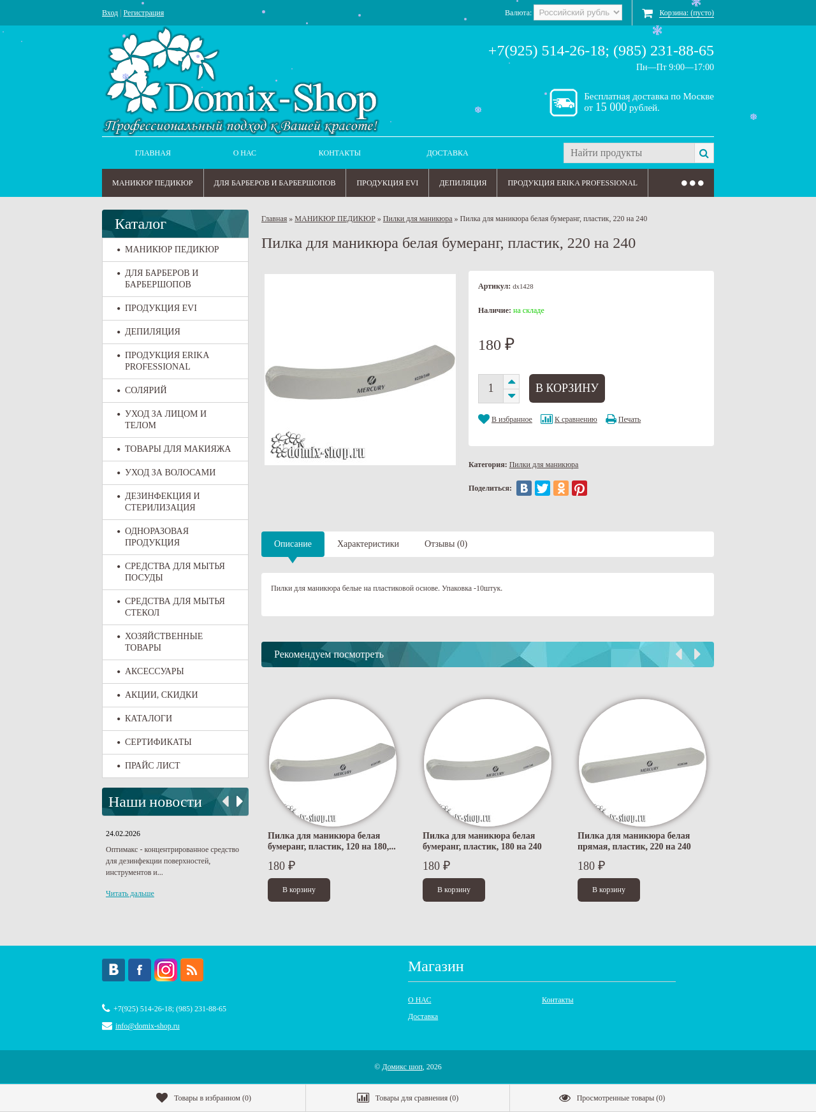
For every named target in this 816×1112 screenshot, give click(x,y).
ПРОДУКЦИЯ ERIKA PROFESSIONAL (572, 182)
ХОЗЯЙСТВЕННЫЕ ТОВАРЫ (160, 642)
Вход (110, 12)
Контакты (340, 152)
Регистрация (144, 12)
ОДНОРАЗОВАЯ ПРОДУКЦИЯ (153, 536)
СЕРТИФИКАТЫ (154, 742)
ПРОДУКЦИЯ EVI (387, 182)
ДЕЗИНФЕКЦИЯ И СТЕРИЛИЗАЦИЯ (158, 501)
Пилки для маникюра (418, 218)
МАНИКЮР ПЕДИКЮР (152, 182)
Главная (153, 152)
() (203, 1098)
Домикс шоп (402, 1066)
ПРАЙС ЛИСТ (148, 765)
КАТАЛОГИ (144, 718)
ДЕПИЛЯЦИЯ (462, 182)
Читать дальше (130, 893)
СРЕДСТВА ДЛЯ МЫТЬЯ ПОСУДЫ (171, 571)
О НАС (244, 152)
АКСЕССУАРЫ (150, 671)
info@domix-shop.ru (147, 1026)
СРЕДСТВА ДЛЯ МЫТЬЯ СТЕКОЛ (171, 606)
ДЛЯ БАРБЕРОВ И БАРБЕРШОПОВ (275, 182)
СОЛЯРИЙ (142, 390)
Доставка (448, 152)
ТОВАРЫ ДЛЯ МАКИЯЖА (174, 449)
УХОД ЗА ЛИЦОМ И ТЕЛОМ (162, 419)
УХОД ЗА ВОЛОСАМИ (166, 472)
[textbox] (629, 153)
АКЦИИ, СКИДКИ (157, 695)
